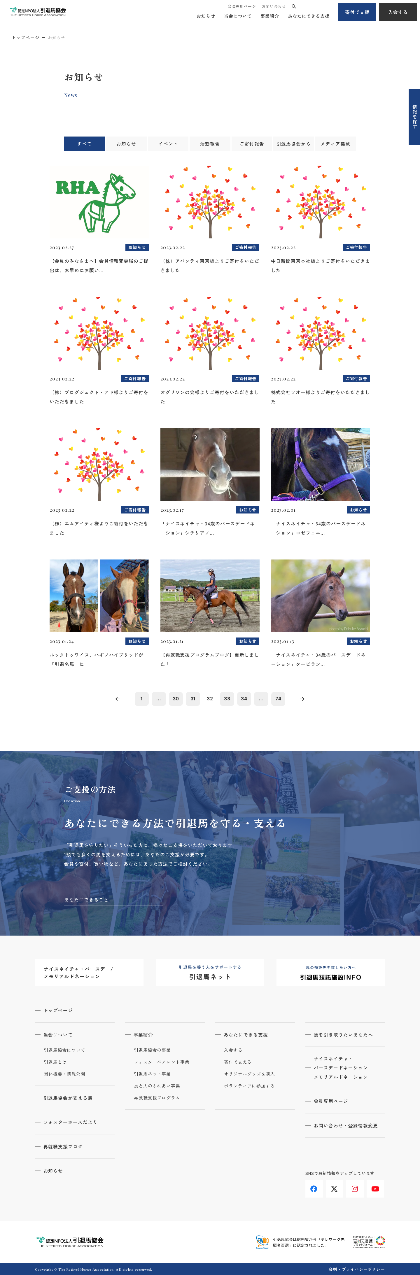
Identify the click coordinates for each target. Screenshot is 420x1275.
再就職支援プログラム (157, 1098)
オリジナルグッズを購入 (249, 1074)
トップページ (26, 37)
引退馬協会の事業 (152, 1050)
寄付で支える (238, 1062)
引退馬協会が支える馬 (68, 1098)
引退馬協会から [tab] (293, 143)
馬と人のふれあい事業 (157, 1086)
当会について (238, 16)
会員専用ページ (242, 6)
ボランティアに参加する (249, 1086)
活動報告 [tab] (210, 143)
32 (210, 699)
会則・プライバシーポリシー (357, 1269)
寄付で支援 (357, 11)
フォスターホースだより (71, 1122)
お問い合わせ (274, 6)
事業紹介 (269, 16)
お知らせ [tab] (126, 143)
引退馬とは (55, 1062)
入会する (398, 11)
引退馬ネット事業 (152, 1074)
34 (245, 699)
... (157, 699)
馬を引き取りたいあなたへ (344, 1034)
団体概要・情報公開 (64, 1074)
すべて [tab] (84, 143)
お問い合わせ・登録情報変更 (346, 1125)
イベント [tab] (168, 143)
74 (280, 699)
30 (175, 699)
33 (227, 699)
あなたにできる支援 (309, 16)
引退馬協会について (64, 1050)
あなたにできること (86, 900)
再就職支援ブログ (63, 1146)
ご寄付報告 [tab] (251, 143)
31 (192, 699)
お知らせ (206, 16)
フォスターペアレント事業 (162, 1062)
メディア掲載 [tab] (335, 143)
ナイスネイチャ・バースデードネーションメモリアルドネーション (341, 1068)
